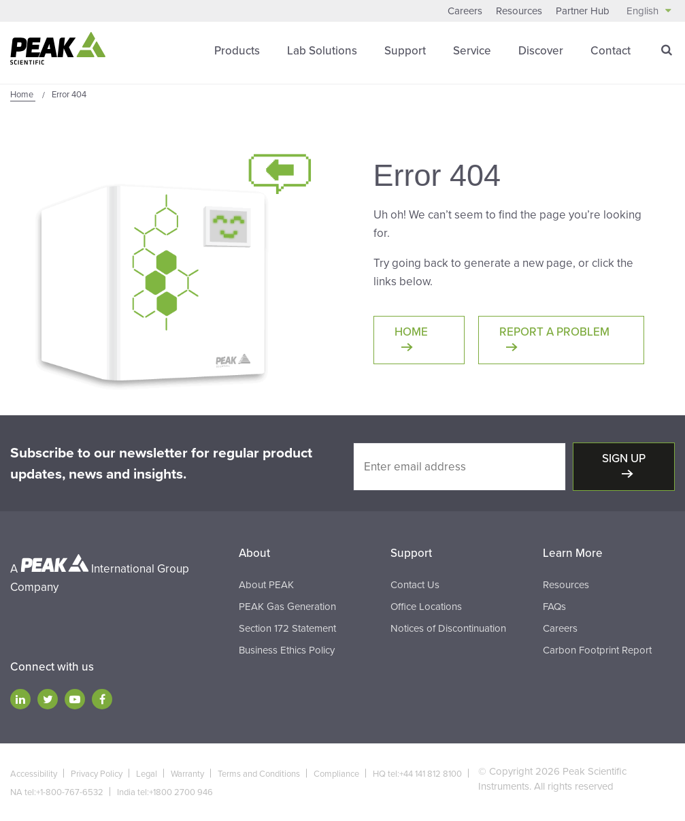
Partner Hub (582, 11)
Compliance (336, 774)
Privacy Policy (96, 774)
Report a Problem (554, 332)
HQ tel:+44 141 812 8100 (417, 774)
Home (411, 332)
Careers (465, 11)
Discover (540, 51)
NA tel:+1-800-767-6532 (56, 792)
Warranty (187, 774)
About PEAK (266, 585)
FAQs (554, 606)
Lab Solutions (322, 51)
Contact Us (414, 585)
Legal (146, 774)
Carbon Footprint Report (597, 650)
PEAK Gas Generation (287, 606)
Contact (610, 51)
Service (472, 51)
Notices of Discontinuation (448, 628)
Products (237, 51)
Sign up (624, 458)
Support (405, 51)
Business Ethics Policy (287, 650)
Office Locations (426, 606)
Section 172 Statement (287, 628)
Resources (519, 11)
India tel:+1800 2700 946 (165, 792)
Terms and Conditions (259, 774)
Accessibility (33, 774)
